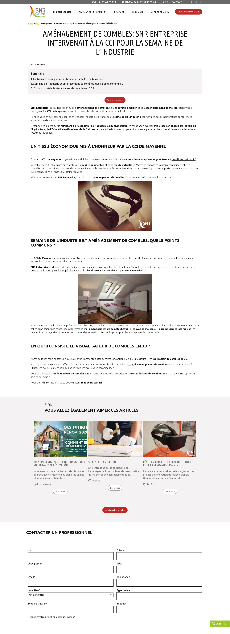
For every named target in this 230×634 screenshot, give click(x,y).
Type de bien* (159, 594)
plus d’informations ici (183, 159)
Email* (71, 581)
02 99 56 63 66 (148, 2)
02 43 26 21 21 (110, 2)
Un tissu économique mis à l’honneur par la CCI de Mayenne (68, 79)
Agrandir (137, 12)
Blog (165, 2)
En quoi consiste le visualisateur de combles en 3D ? (63, 88)
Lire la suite (60, 491)
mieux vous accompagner (100, 367)
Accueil (30, 23)
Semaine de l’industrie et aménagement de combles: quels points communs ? (78, 83)
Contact (177, 2)
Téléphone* (159, 581)
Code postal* (71, 567)
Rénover (119, 12)
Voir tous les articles (115, 510)
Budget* (159, 607)
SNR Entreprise (62, 12)
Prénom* (159, 554)
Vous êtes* (71, 593)
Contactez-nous (115, 100)
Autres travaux (160, 12)
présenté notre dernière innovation (104, 358)
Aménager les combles (92, 12)
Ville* (159, 567)
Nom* (71, 554)
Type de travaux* (71, 607)
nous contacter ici (91, 382)
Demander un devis (188, 11)
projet (130, 364)
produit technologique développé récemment (56, 270)
